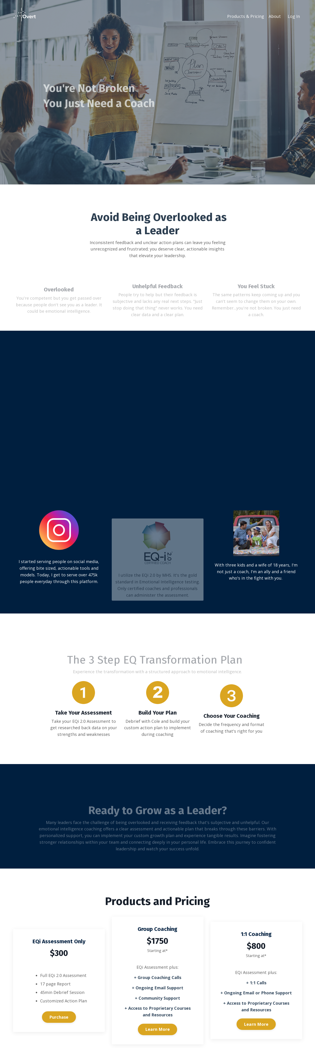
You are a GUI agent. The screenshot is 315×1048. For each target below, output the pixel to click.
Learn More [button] (157, 1029)
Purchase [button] (59, 1017)
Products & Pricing (245, 16)
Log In (294, 16)
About (275, 16)
